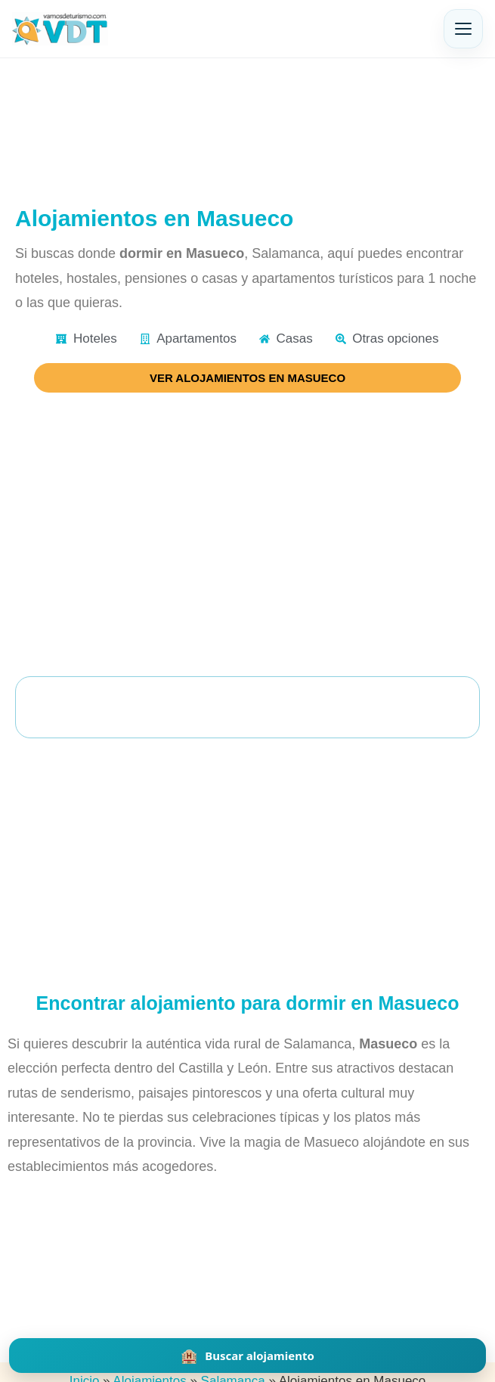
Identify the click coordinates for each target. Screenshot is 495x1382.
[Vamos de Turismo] (60, 28)
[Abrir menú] (463, 28)
